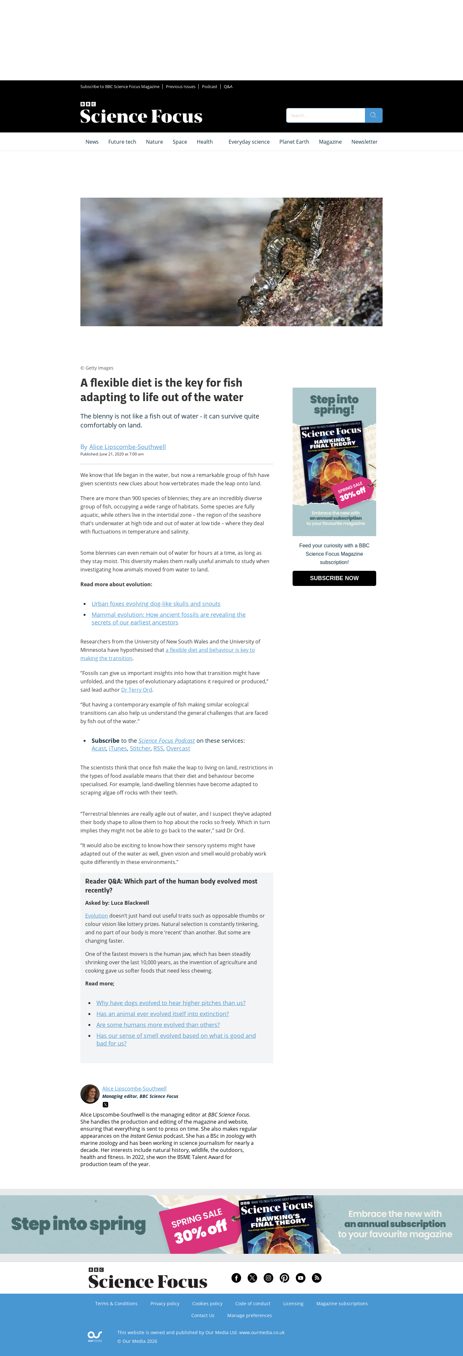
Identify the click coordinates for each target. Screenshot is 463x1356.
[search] (373, 115)
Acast (99, 748)
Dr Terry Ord (136, 689)
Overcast (178, 748)
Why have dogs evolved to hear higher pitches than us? (171, 1003)
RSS (158, 748)
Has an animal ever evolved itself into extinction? (162, 1014)
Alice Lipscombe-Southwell (134, 1088)
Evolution (96, 915)
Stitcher (140, 748)
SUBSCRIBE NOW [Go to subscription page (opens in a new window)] (334, 578)
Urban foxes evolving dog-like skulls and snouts (156, 603)
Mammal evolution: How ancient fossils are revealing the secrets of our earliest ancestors (169, 618)
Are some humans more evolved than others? (158, 1024)
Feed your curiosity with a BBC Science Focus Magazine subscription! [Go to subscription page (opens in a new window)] (334, 554)
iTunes (118, 748)
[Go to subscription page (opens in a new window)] (334, 534)
